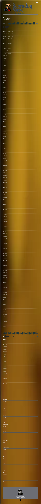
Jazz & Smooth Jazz (5, 440)
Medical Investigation (6, 447)
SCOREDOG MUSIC (20, 496)
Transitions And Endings (6, 477)
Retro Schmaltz (5, 461)
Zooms (4, 483)
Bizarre (4, 406)
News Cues (4, 454)
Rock (3, 465)
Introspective (5, 438)
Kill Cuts (4, 442)
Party (3, 456)
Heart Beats (4, 431)
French (4, 422)
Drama (4, 419)
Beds (3, 403)
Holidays (4, 435)
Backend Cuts (5, 401)
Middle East (4, 449)
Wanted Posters (5, 481)
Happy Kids (4, 429)
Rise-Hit (4, 463)
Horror (4, 436)
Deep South (4, 417)
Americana (4, 397)
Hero (3, 433)
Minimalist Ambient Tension (7, 451)
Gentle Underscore (5, 424)
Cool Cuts (4, 410)
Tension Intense (5, 474)
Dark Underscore (5, 413)
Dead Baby (4, 415)
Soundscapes (4, 470)
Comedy (4, 408)
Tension (4, 472)
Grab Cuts (4, 426)
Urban (4, 479)
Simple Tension (5, 467)
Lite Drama (4, 445)
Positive (4, 458)
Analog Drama (5, 399)
